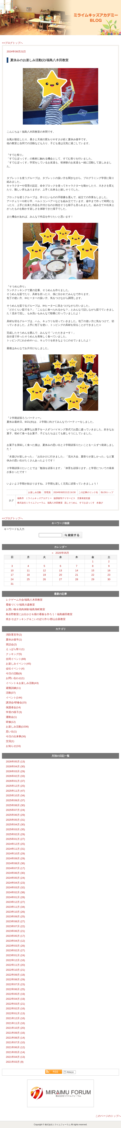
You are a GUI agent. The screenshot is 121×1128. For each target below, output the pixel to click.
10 (12, 570)
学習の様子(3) (14, 712)
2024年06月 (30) (15, 872)
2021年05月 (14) (15, 1052)
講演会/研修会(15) (16, 702)
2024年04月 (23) (15, 882)
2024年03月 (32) (15, 887)
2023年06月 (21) (15, 931)
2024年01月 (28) (15, 897)
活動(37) (11, 692)
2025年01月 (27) (15, 839)
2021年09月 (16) (15, 1032)
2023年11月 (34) (15, 906)
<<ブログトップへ (12, 42)
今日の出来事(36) (16, 736)
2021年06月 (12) (15, 1047)
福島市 (20, 498)
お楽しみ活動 (34, 492)
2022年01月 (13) (15, 1013)
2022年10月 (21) (15, 969)
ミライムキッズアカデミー (39, 498)
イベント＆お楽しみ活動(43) (22, 683)
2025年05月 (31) (15, 819)
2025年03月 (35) (15, 829)
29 (92, 579)
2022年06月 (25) (15, 989)
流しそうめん (70, 503)
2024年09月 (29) (15, 858)
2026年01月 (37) (15, 780)
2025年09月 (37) (15, 800)
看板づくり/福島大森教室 (20, 604)
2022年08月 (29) (15, 979)
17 (12, 574)
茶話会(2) (11, 644)
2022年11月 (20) (15, 964)
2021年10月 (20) (15, 1027)
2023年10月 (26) (15, 911)
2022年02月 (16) (15, 1008)
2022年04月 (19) (15, 998)
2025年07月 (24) (15, 809)
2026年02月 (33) (15, 776)
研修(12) (11, 721)
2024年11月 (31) (15, 848)
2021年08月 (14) (15, 1037)
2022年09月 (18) (15, 974)
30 (108, 579)
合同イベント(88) (16, 658)
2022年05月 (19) (15, 993)
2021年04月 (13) (15, 1056)
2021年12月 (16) (15, 1018)
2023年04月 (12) (15, 940)
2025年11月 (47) (15, 790)
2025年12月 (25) (15, 785)
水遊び (99, 503)
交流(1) (10, 741)
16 (108, 570)
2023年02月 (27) (15, 950)
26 (44, 579)
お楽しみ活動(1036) (17, 726)
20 (60, 574)
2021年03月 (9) (14, 1061)
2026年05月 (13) (15, 761)
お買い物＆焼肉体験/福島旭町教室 (25, 609)
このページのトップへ (108, 1115)
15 (92, 570)
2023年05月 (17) (15, 935)
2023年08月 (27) (15, 921)
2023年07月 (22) (15, 926)
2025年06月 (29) (15, 814)
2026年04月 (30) (15, 766)
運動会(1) (11, 717)
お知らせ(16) (13, 746)
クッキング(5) (14, 654)
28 (76, 579)
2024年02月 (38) (15, 892)
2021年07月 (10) (15, 1042)
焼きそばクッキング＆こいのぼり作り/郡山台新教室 (36, 619)
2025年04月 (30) (15, 824)
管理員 (47, 492)
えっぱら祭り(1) (15, 649)
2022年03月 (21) (15, 1003)
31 (12, 583)
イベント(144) (14, 697)
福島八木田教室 (55, 503)
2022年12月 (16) (15, 960)
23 (108, 574)
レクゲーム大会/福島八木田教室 (24, 599)
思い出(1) (11, 731)
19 (44, 574)
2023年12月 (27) (15, 901)
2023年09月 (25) (15, 916)
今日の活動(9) (14, 673)
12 (44, 570)
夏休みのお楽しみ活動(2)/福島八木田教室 (39, 60)
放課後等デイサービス (64, 498)
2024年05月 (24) (15, 877)
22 (92, 574)
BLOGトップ (107, 492)
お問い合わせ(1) (15, 678)
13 (60, 570)
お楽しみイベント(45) (18, 663)
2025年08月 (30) (15, 805)
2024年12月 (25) (15, 843)
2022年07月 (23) (15, 984)
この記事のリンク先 (88, 492)
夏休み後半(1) (14, 639)
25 (28, 579)
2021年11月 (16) (15, 1023)
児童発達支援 (83, 498)
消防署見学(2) (14, 634)
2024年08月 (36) (15, 863)
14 (76, 570)
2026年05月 (62, 552)
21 (76, 574)
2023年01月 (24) (15, 955)
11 (28, 570)
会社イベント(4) (15, 668)
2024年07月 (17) (15, 868)
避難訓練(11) (13, 687)
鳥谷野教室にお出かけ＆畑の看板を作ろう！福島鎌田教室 (39, 614)
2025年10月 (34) (15, 795)
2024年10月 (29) (15, 853)
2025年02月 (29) (15, 834)
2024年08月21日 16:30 (65, 492)
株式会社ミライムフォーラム (31, 503)
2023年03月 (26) (15, 945)
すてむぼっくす (86, 503)
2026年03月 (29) (15, 771)
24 (12, 579)
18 (28, 574)
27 (60, 579)
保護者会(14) (13, 707)
